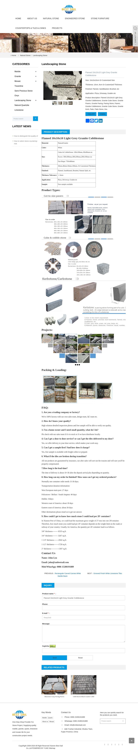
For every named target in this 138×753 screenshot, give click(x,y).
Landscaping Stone (39, 55)
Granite (18, 76)
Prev (46, 86)
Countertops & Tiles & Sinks (30, 28)
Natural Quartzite (22, 105)
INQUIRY (91, 114)
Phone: (45, 604)
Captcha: (45, 646)
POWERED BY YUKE (40, 748)
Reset (80, 658)
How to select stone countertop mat (25, 142)
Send (55, 658)
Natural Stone (51, 19)
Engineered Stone (75, 19)
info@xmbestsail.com (78, 725)
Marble (17, 71)
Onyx (17, 96)
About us (32, 19)
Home (18, 19)
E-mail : (46, 613)
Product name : (49, 594)
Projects (57, 28)
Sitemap (52, 748)
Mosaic (18, 81)
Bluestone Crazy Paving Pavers (54, 696)
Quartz (50, 718)
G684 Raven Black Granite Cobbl (83, 696)
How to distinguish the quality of (26, 136)
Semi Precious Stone (24, 91)
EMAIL (102, 114)
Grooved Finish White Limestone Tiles (108, 573)
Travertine (19, 86)
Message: (46, 624)
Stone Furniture (100, 19)
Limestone (19, 110)
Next (79, 86)
